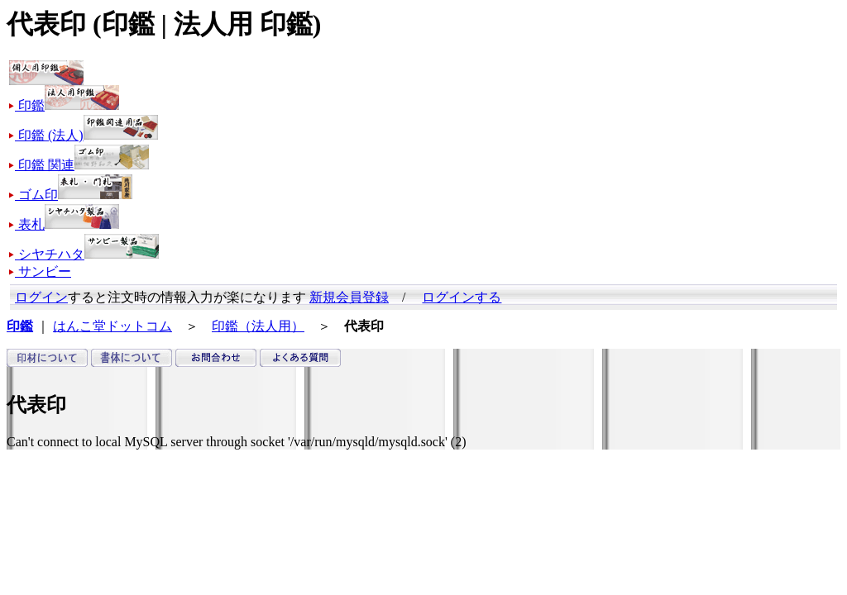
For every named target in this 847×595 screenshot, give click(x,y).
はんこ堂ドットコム (112, 326)
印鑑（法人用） (258, 326)
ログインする (461, 297)
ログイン (41, 297)
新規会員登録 (349, 297)
